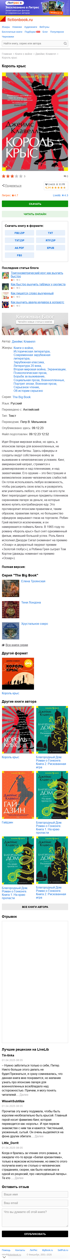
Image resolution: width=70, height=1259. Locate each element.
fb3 (19, 255)
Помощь (6, 1250)
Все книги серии (17, 645)
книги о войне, (24, 347)
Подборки (30, 31)
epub (50, 247)
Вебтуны (44, 27)
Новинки (17, 27)
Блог (45, 31)
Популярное (57, 31)
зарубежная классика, (29, 362)
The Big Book (22, 397)
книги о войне (23, 53)
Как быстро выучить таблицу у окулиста (38, 284)
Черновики (8, 36)
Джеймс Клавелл (45, 53)
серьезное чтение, (27, 387)
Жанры (6, 27)
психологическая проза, (30, 372)
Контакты (20, 1250)
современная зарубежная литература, (32, 356)
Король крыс (10, 693)
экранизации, (56, 369)
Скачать (35, 203)
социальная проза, (27, 380)
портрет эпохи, (24, 383)
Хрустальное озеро (34, 623)
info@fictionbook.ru (11, 1254)
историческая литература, (32, 351)
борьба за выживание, (29, 376)
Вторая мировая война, (30, 369)
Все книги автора (35, 906)
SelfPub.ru (63, 1250)
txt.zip (19, 240)
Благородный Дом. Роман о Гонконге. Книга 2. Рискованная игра (51, 762)
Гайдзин (7, 822)
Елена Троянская (33, 581)
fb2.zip (19, 232)
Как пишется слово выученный (32, 293)
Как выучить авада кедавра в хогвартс (37, 302)
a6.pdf (19, 247)
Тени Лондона (31, 602)
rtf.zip (50, 240)
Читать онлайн (35, 214)
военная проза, (46, 383)
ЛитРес (33, 1250)
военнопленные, (53, 380)
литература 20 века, (28, 365)
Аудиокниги (30, 27)
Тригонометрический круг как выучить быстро (37, 274)
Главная (7, 53)
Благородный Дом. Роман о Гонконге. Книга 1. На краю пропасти (49, 827)
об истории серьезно (28, 390)
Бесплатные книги (12, 31)
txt (50, 232)
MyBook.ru (47, 1250)
